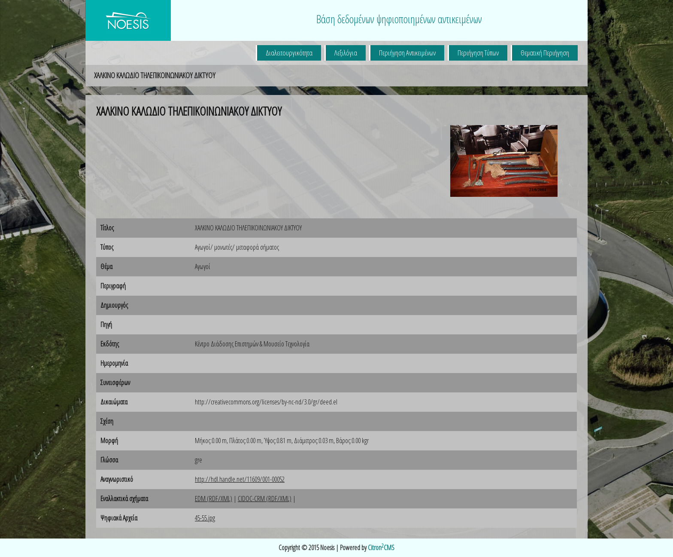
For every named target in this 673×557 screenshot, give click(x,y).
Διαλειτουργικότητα (289, 53)
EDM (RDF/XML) (213, 498)
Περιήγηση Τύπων (478, 53)
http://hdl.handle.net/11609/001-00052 (240, 479)
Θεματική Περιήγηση (545, 53)
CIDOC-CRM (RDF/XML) (264, 498)
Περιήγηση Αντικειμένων (407, 53)
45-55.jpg (205, 518)
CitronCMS (381, 547)
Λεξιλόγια (345, 53)
